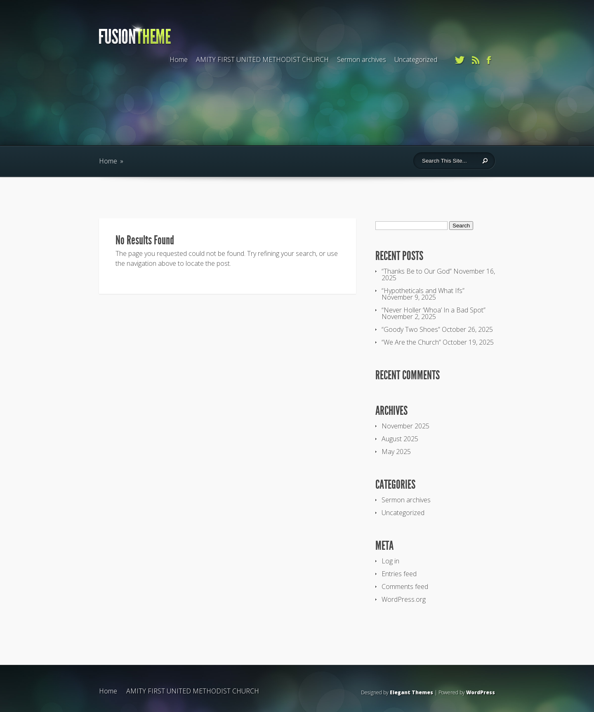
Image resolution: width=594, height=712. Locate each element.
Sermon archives (361, 59)
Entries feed (399, 573)
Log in (390, 560)
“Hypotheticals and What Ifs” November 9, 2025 (423, 294)
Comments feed (405, 586)
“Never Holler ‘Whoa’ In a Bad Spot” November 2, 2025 (434, 313)
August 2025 (400, 438)
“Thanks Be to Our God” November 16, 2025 (438, 274)
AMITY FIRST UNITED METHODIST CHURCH (262, 59)
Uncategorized (415, 59)
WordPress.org (404, 599)
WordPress (480, 692)
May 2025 (396, 451)
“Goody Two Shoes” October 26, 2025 (437, 329)
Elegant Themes (411, 692)
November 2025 (405, 426)
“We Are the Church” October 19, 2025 (438, 342)
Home (179, 59)
